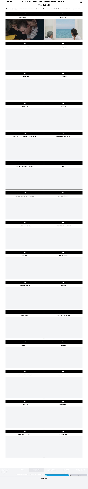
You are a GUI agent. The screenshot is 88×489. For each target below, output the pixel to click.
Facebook (40, 474)
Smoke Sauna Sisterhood (63, 136)
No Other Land (25, 76)
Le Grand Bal (24, 404)
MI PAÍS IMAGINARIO (63, 196)
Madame (63, 345)
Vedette (24, 255)
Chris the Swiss (63, 434)
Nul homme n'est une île (24, 434)
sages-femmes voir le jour (63, 225)
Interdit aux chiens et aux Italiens (24, 196)
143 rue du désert (63, 375)
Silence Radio (25, 315)
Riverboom (25, 106)
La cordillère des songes (25, 375)
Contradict (24, 345)
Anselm (63, 166)
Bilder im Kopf (63, 17)
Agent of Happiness (24, 47)
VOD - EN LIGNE (44, 5)
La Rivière (63, 106)
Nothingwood (63, 404)
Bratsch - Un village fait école (24, 166)
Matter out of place (24, 225)
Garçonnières (63, 255)
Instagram (33, 474)
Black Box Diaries (63, 76)
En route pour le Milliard (63, 315)
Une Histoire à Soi (25, 285)
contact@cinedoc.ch (5, 474)
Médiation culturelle (22, 474)
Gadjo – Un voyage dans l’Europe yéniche (24, 136)
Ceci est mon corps (24, 17)
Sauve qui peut (63, 47)
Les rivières (63, 285)
